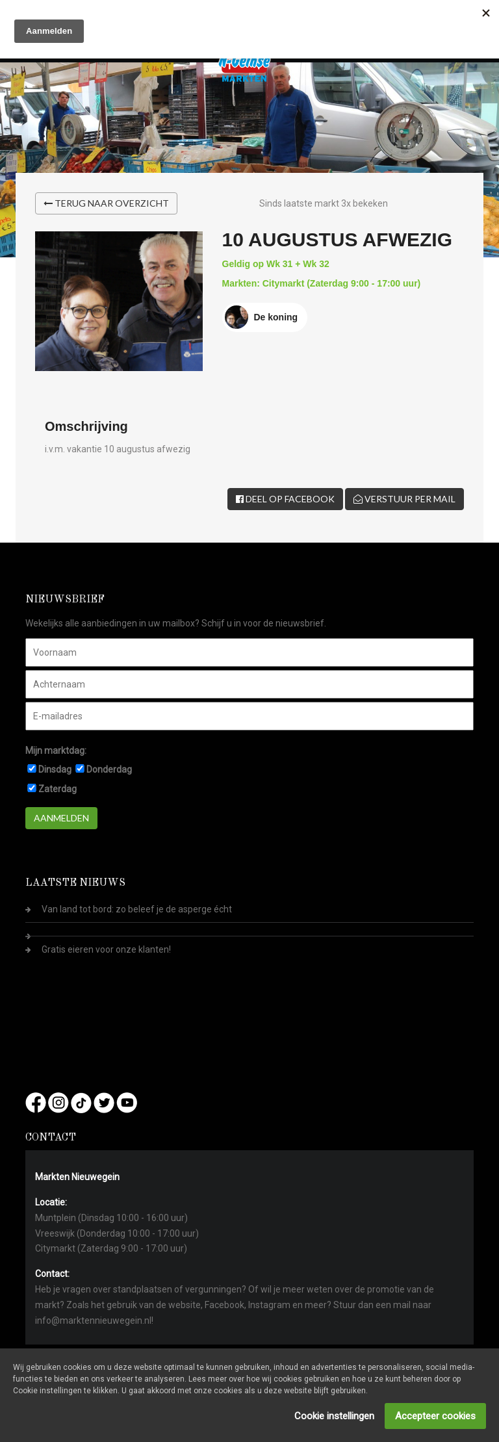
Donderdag (109, 769)
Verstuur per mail (404, 498)
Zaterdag (57, 789)
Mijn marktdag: (55, 750)
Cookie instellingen (334, 1416)
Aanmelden (61, 817)
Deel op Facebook (285, 498)
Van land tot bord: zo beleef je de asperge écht (137, 909)
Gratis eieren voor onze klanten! (106, 949)
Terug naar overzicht (106, 203)
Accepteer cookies (435, 1416)
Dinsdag (54, 769)
